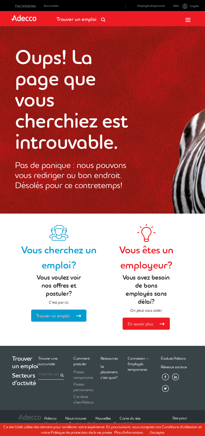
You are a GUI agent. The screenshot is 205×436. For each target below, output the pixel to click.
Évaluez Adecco (173, 358)
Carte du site (130, 418)
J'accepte (156, 432)
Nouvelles (103, 418)
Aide (176, 6)
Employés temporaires (151, 6)
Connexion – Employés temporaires (138, 364)
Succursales (51, 6)
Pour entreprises (25, 6)
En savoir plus (147, 324)
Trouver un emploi (83, 17)
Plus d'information (128, 432)
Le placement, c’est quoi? (109, 372)
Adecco (50, 418)
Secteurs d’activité (24, 379)
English (186, 6)
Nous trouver (76, 418)
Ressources (109, 358)
